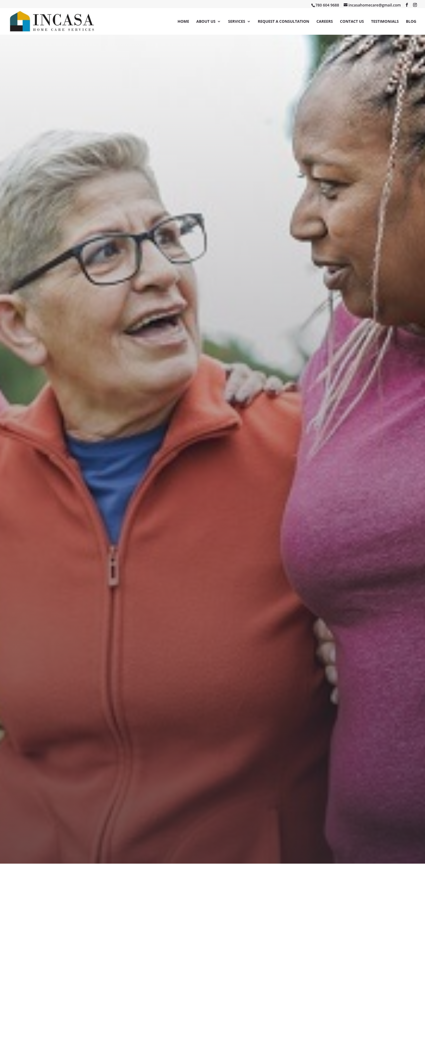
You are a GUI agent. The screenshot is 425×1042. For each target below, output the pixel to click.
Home (183, 22)
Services (236, 22)
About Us (205, 22)
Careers (324, 22)
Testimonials (385, 22)
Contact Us (352, 22)
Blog (411, 22)
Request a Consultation (283, 22)
